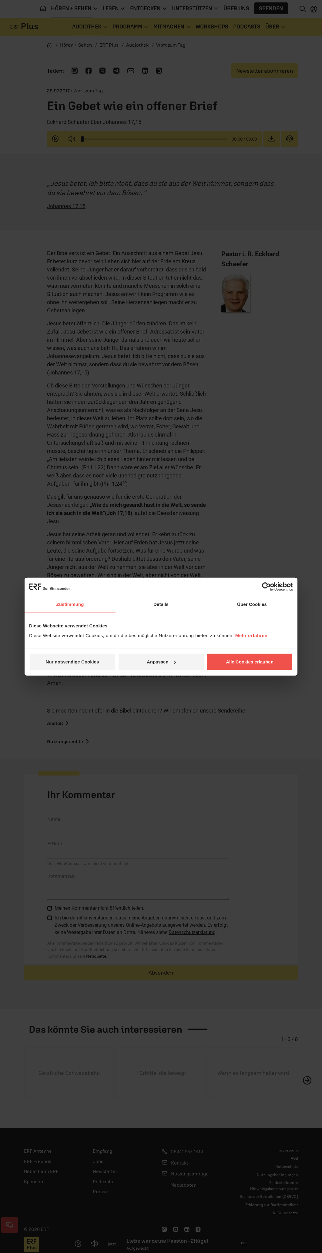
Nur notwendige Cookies (72, 661)
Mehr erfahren (251, 635)
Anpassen (161, 661)
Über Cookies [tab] (252, 604)
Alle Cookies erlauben (249, 661)
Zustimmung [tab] (70, 604)
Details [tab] (161, 604)
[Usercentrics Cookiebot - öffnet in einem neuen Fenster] (266, 586)
